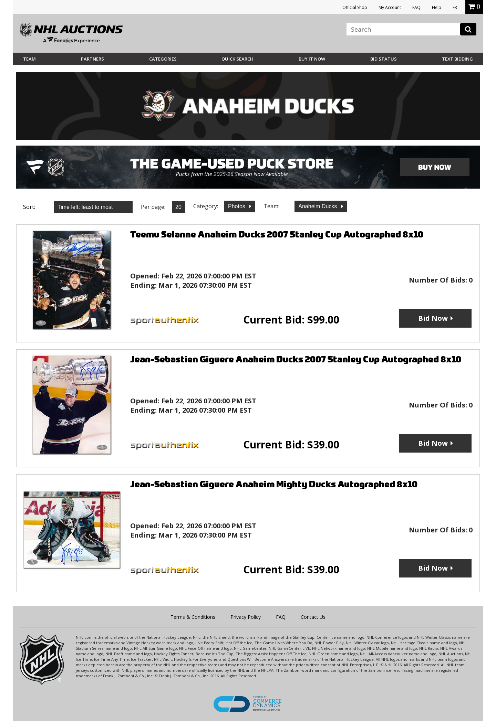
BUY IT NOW (312, 59)
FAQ (416, 7)
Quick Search (237, 59)
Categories (163, 59)
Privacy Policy (245, 617)
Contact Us (313, 617)
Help (436, 7)
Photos (237, 206)
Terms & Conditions (192, 617)
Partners (92, 59)
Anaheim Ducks (318, 206)
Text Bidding (457, 59)
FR (455, 7)
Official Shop (354, 7)
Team (29, 59)
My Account (390, 7)
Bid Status (383, 59)
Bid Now (433, 318)
